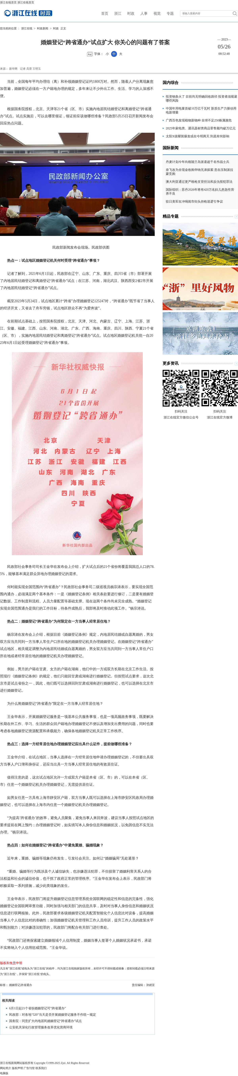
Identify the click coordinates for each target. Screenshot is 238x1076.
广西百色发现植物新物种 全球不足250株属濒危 (199, 120)
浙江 (117, 13)
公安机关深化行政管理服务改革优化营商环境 (41, 1027)
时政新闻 (42, 28)
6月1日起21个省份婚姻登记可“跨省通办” (37, 1008)
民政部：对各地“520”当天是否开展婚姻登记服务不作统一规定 (52, 1014)
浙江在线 (26, 28)
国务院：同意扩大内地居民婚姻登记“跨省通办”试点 (45, 1021)
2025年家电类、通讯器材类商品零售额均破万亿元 (201, 128)
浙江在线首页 (8, 2)
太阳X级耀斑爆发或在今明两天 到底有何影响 (197, 136)
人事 (144, 13)
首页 (104, 13)
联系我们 (41, 1068)
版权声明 (17, 1068)
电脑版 (4, 1073)
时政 (130, 13)
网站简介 (5, 1068)
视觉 (157, 13)
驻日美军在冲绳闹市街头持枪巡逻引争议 (194, 201)
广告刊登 (29, 1068)
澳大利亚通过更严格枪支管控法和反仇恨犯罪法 (199, 181)
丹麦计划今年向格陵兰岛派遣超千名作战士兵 (197, 161)
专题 (170, 13)
